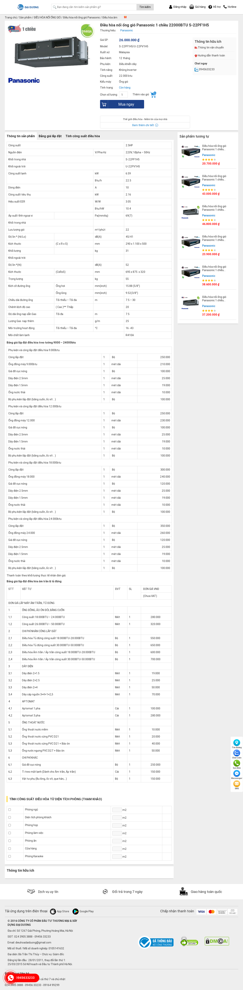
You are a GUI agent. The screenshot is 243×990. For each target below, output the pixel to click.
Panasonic (208, 155)
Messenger (236, 774)
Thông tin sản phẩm (21, 136)
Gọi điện (237, 764)
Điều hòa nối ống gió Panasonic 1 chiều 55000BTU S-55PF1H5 (215, 210)
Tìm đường (237, 744)
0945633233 (205, 69)
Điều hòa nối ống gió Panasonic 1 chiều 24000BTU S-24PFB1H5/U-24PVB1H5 (217, 242)
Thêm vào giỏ (144, 95)
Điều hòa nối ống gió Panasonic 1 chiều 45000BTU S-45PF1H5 (215, 300)
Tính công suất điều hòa (82, 136)
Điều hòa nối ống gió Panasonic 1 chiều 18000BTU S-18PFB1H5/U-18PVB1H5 (218, 151)
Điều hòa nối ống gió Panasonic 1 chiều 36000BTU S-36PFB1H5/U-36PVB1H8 (218, 272)
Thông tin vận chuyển (209, 47)
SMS (236, 785)
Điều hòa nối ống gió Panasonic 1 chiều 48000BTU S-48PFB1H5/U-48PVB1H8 (216, 181)
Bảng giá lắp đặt (50, 136)
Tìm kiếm (145, 7)
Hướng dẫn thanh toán (210, 55)
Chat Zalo (236, 754)
